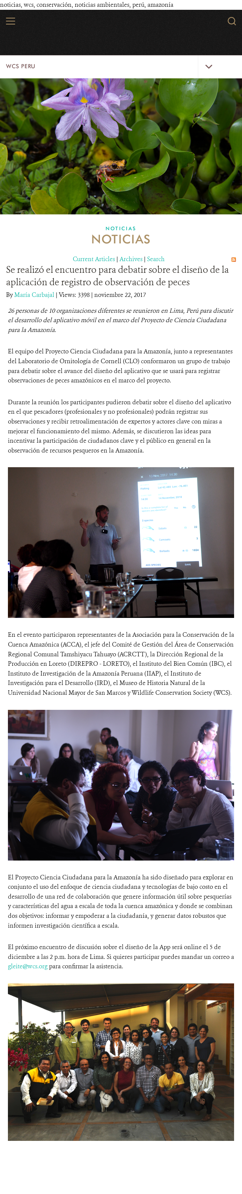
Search (156, 259)
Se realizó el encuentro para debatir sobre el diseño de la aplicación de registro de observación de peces (117, 276)
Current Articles (94, 259)
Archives (130, 259)
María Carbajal (35, 295)
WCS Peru (20, 66)
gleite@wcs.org (27, 966)
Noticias (121, 228)
